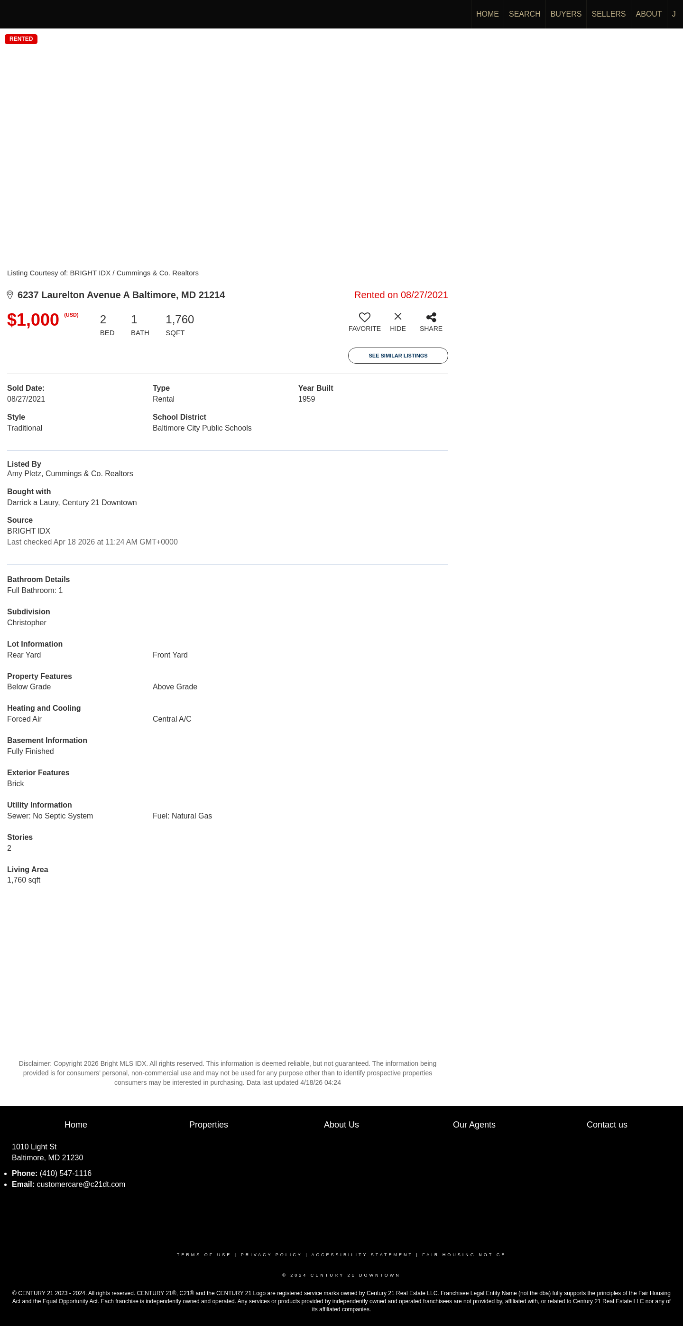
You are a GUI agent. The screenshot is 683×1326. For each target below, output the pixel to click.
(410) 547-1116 (66, 1173)
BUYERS (566, 14)
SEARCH (525, 14)
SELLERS (608, 14)
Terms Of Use (204, 1254)
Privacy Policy (272, 1254)
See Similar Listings (398, 355)
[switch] (364, 325)
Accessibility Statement (362, 1254)
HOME (487, 14)
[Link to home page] (12, 14)
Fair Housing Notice (464, 1254)
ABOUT (649, 14)
